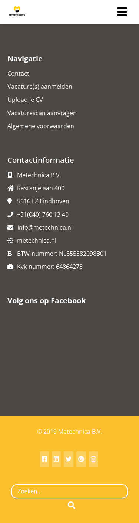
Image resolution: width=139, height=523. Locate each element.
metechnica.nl (36, 240)
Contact (18, 74)
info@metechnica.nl (45, 227)
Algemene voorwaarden (40, 126)
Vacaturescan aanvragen (42, 113)
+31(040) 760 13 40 (43, 214)
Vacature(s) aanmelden (39, 87)
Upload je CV (25, 100)
